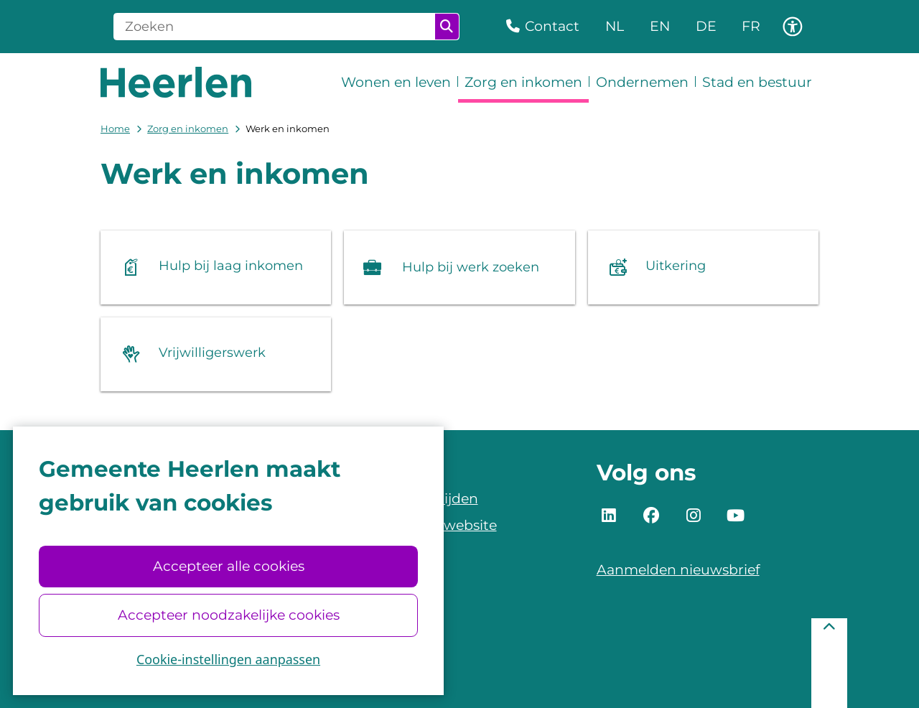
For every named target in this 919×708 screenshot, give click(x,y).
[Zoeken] (274, 26)
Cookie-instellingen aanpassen (228, 659)
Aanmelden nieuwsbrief (678, 570)
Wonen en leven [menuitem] (396, 82)
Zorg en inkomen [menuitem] (523, 82)
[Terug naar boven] (829, 663)
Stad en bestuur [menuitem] (757, 82)
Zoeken (446, 26)
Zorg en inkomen (187, 128)
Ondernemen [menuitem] (642, 82)
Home (115, 128)
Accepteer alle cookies (228, 566)
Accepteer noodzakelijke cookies (228, 615)
